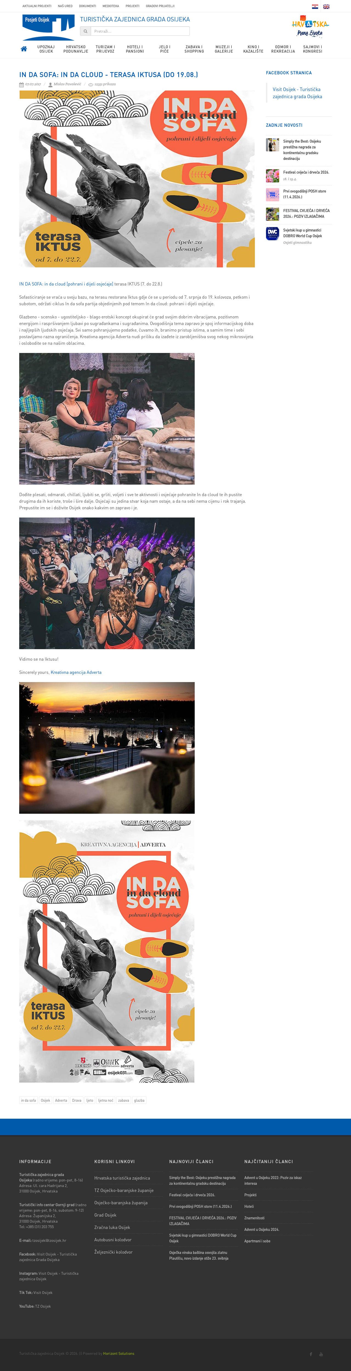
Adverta (61, 1100)
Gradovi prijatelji (160, 6)
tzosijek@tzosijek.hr (49, 1240)
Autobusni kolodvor (113, 1239)
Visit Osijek (43, 1292)
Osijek (45, 1100)
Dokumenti (87, 6)
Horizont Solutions (118, 1353)
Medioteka (111, 6)
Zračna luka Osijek (112, 1227)
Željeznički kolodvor (113, 1252)
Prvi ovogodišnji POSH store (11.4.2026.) (200, 1206)
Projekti (132, 6)
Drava (76, 1100)
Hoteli (249, 1206)
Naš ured (65, 6)
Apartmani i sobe (257, 1241)
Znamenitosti (254, 1217)
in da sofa (28, 1100)
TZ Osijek (43, 1306)
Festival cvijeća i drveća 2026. (306, 172)
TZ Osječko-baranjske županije (124, 1190)
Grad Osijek (105, 1215)
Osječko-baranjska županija (121, 1202)
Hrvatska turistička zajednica (122, 1178)
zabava (123, 1100)
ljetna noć (105, 1100)
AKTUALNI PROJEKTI (36, 6)
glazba (139, 1100)
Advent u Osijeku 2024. (261, 1229)
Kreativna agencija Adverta (76, 672)
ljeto (89, 1100)
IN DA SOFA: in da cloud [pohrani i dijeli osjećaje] (66, 284)
